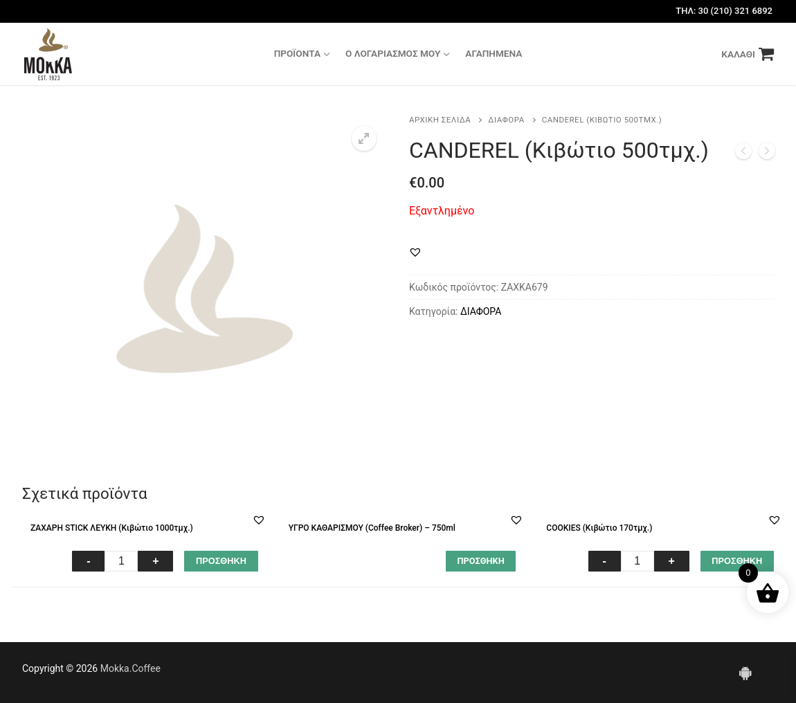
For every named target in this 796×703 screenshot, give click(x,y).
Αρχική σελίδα (440, 120)
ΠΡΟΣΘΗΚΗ (221, 561)
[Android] (745, 672)
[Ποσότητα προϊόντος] (121, 561)
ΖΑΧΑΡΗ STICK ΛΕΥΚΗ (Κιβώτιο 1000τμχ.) (111, 528)
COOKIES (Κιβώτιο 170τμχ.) (599, 528)
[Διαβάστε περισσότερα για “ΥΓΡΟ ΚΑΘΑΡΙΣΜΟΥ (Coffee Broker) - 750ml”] (481, 561)
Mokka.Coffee (130, 668)
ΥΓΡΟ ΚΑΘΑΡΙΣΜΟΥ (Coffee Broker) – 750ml (372, 528)
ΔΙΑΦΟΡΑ (506, 120)
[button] (415, 252)
